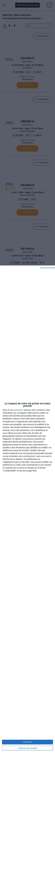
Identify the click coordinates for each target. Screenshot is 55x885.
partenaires (18, 410)
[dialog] (27, 575)
